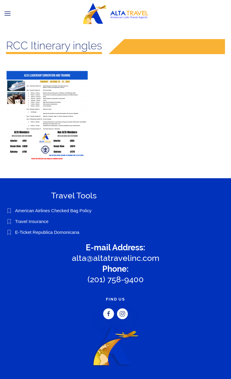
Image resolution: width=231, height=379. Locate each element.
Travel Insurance (31, 221)
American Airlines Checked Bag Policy (53, 210)
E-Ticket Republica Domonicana (47, 232)
